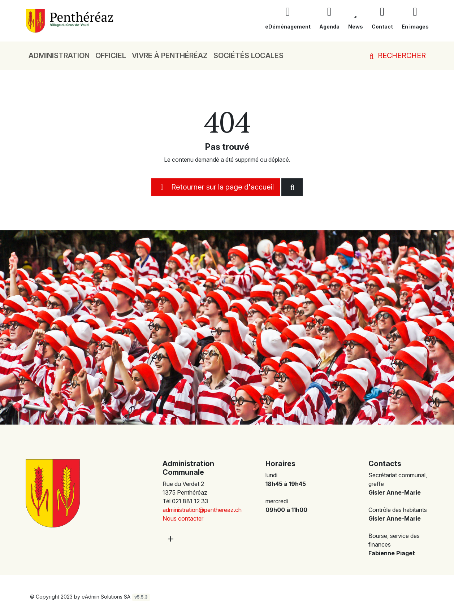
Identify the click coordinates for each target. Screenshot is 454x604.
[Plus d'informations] (170, 538)
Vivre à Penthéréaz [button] (170, 55)
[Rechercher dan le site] (292, 187)
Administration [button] (59, 55)
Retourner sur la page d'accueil (215, 187)
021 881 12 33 (190, 501)
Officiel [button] (110, 55)
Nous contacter (183, 518)
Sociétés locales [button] (248, 55)
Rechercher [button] (396, 55)
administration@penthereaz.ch (202, 509)
